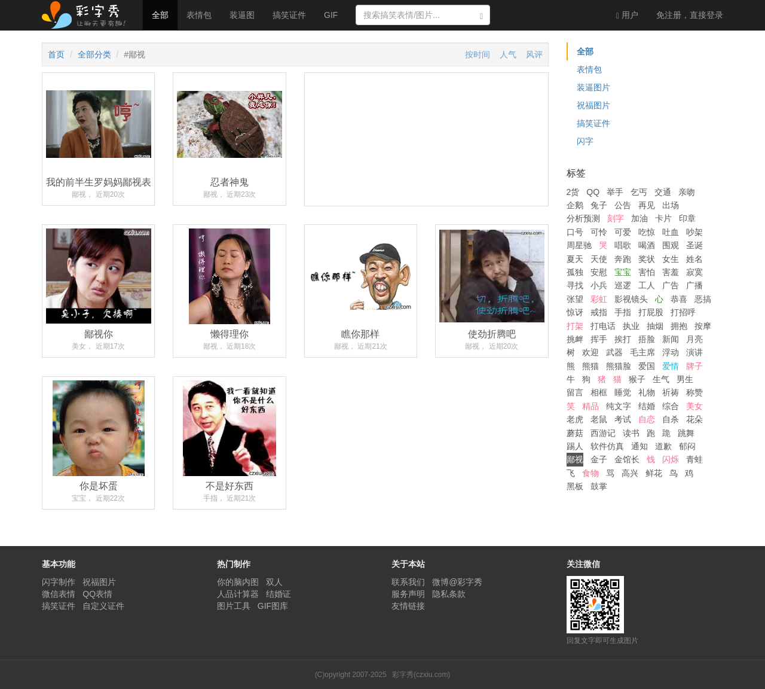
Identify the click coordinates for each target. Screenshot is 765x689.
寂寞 (694, 272)
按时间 (477, 54)
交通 (662, 192)
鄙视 (575, 459)
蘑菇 (575, 433)
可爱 (622, 232)
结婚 (646, 406)
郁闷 (687, 446)
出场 (670, 205)
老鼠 (598, 419)
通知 (639, 446)
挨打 (622, 339)
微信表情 (58, 594)
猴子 (637, 379)
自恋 (646, 419)
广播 (694, 285)
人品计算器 (238, 594)
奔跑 (622, 259)
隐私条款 (449, 594)
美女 (694, 406)
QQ (592, 192)
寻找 (575, 285)
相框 (598, 392)
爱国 (646, 366)
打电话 (603, 326)
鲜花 (653, 473)
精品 (590, 406)
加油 (639, 218)
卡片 (663, 218)
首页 (56, 54)
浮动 (670, 352)
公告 (622, 205)
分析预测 (583, 218)
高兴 (630, 473)
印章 (687, 218)
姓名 (694, 259)
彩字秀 (88, 15)
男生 (685, 379)
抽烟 (655, 326)
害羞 (670, 272)
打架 (575, 326)
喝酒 (646, 245)
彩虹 (598, 299)
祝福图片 (593, 105)
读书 (631, 433)
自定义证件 (103, 606)
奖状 (646, 259)
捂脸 (646, 339)
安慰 (598, 272)
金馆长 (626, 459)
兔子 (598, 205)
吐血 (670, 232)
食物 (590, 473)
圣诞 (694, 245)
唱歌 (622, 245)
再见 (646, 205)
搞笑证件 (289, 15)
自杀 (670, 419)
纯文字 (618, 406)
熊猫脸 (618, 366)
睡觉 (622, 392)
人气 (508, 54)
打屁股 (650, 312)
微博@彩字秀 (457, 582)
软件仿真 (607, 446)
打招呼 (683, 312)
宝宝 (622, 272)
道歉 (663, 446)
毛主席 (642, 352)
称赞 (694, 392)
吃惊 (646, 232)
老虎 (575, 419)
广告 (670, 285)
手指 (622, 312)
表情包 (199, 15)
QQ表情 (97, 594)
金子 (598, 459)
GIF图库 (273, 606)
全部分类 (94, 54)
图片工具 (233, 606)
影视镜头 (631, 299)
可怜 (598, 232)
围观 (670, 245)
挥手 (598, 339)
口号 (575, 232)
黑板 (575, 486)
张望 (575, 299)
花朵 (694, 419)
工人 (646, 285)
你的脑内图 (238, 582)
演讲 (694, 352)
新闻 (670, 339)
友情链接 (408, 606)
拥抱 (679, 326)
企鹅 (575, 205)
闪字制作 (58, 582)
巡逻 (622, 285)
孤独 (575, 272)
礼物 (646, 392)
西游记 (603, 433)
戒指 (598, 312)
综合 (670, 406)
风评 (534, 54)
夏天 (575, 259)
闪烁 (670, 459)
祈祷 (670, 392)
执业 (631, 326)
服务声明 (408, 594)
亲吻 (686, 192)
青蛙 (694, 459)
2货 (573, 192)
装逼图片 (593, 87)
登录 (689, 15)
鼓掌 (598, 486)
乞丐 (639, 192)
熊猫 (590, 366)
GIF (331, 15)
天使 (598, 259)
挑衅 (575, 339)
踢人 (575, 446)
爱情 (670, 366)
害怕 (646, 272)
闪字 (585, 141)
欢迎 (590, 352)
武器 (614, 352)
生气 (661, 379)
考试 (622, 419)
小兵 (598, 285)
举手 (615, 192)
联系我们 (408, 582)
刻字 (615, 218)
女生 (670, 259)
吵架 (694, 232)
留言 (575, 392)
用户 (627, 15)
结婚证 (278, 594)
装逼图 (242, 15)
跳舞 (686, 433)
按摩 (702, 326)
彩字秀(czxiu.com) (421, 674)
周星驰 (579, 245)
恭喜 (679, 299)
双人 (274, 582)
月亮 (694, 339)
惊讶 (575, 312)
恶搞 (702, 299)
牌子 (694, 366)
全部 (160, 15)
